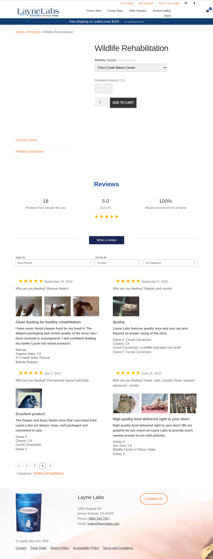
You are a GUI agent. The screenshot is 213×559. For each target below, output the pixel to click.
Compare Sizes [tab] (26, 140)
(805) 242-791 (98, 518)
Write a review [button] (106, 240)
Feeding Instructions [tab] (30, 151)
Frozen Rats (115, 10)
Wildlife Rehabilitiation (48, 473)
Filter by (101, 257)
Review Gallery (162, 10)
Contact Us (153, 499)
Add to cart (123, 102)
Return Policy (60, 548)
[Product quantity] (101, 102)
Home (20, 32)
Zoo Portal (127, 3)
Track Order (38, 548)
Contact (21, 548)
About (167, 15)
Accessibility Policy (86, 548)
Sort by (20, 257)
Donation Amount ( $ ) (110, 80)
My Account (146, 3)
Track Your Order (169, 3)
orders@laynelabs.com (103, 523)
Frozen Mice (93, 10)
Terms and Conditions (118, 548)
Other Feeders (137, 10)
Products (33, 32)
